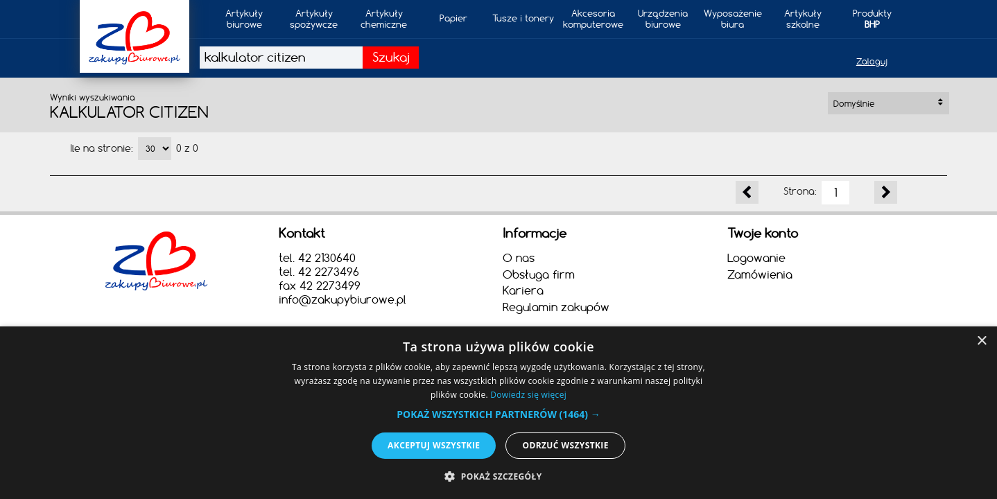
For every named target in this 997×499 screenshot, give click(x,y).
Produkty (872, 19)
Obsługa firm (539, 274)
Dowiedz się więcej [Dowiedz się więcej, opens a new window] (528, 395)
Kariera (523, 290)
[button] (498, 414)
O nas (519, 258)
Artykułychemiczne (384, 19)
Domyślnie (888, 103)
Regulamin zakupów (556, 307)
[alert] (498, 412)
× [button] (981, 341)
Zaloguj (871, 61)
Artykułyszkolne (803, 19)
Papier (453, 18)
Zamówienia (759, 274)
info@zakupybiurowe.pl (342, 299)
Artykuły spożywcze (314, 19)
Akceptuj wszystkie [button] (434, 445)
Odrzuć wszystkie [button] (565, 445)
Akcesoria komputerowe (593, 19)
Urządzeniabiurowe (663, 19)
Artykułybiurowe (244, 19)
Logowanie (756, 258)
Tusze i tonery (523, 18)
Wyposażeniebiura (733, 19)
